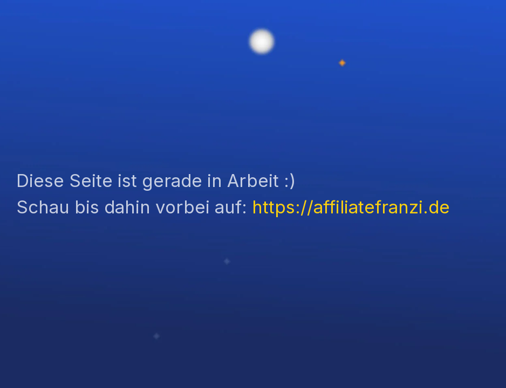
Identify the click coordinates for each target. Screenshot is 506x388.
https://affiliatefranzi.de (351, 207)
